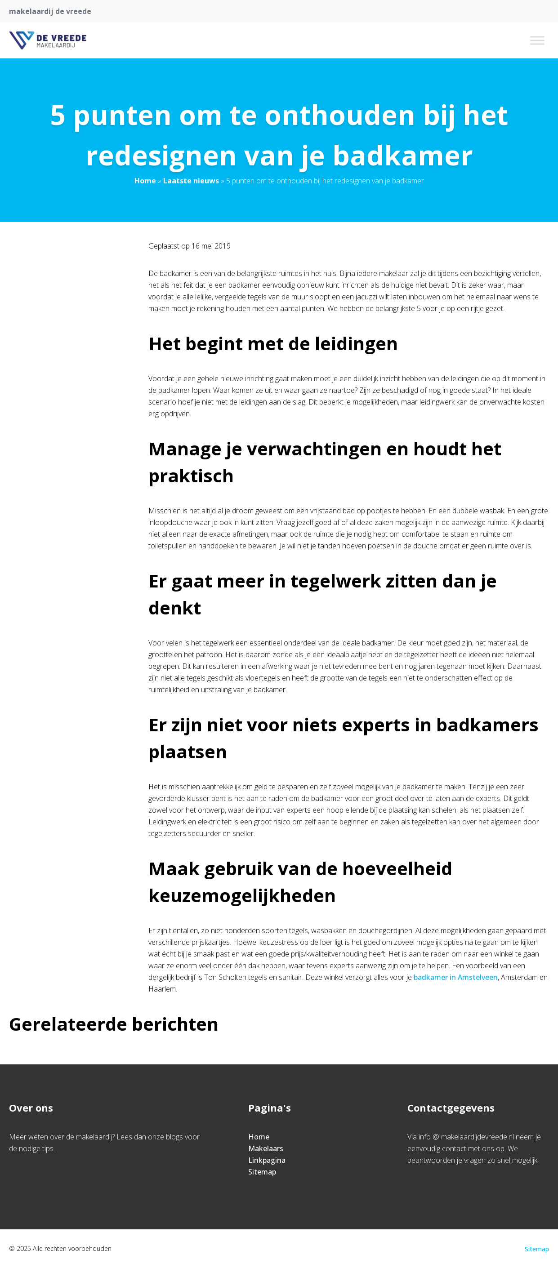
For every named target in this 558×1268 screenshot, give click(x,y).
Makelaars (265, 1148)
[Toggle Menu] (537, 40)
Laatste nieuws (191, 181)
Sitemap (262, 1172)
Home (145, 181)
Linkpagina (267, 1160)
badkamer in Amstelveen (456, 977)
